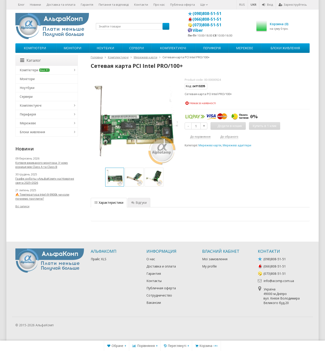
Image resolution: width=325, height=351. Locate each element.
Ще (204, 4)
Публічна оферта (182, 4)
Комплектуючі (173, 48)
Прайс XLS (98, 259)
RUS (242, 4)
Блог (21, 4)
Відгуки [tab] (139, 202)
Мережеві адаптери (237, 145)
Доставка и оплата (161, 266)
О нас (150, 259)
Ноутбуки (105, 48)
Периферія (212, 48)
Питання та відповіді (114, 4)
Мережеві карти (209, 145)
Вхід (267, 4)
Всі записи (22, 206)
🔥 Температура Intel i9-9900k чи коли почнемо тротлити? (42, 196)
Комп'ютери (35, 48)
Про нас (159, 4)
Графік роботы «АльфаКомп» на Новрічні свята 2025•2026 (44, 181)
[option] (114, 177)
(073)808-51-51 (207, 24)
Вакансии (153, 302)
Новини (35, 4)
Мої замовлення (214, 259)
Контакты (154, 281)
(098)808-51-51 (207, 13)
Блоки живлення (285, 48)
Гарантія (87, 4)
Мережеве (244, 48)
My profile (209, 266)
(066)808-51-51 (207, 19)
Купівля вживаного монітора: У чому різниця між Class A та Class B (41, 165)
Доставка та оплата (60, 4)
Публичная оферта (161, 288)
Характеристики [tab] (108, 202)
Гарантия (153, 273)
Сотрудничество (159, 295)
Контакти (141, 4)
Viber (198, 30)
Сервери (136, 48)
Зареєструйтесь (293, 4)
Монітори (72, 48)
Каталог (30, 60)
